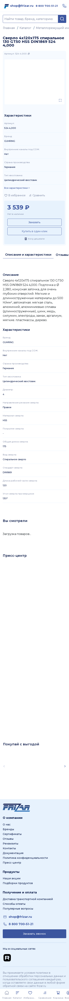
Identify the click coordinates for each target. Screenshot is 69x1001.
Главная (9, 28)
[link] (21, 6)
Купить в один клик (34, 231)
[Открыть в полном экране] (60, 100)
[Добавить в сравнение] (37, 195)
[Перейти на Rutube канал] (7, 957)
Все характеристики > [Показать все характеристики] (17, 188)
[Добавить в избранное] (15, 195)
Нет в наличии (15, 214)
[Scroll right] (65, 766)
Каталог (25, 28)
